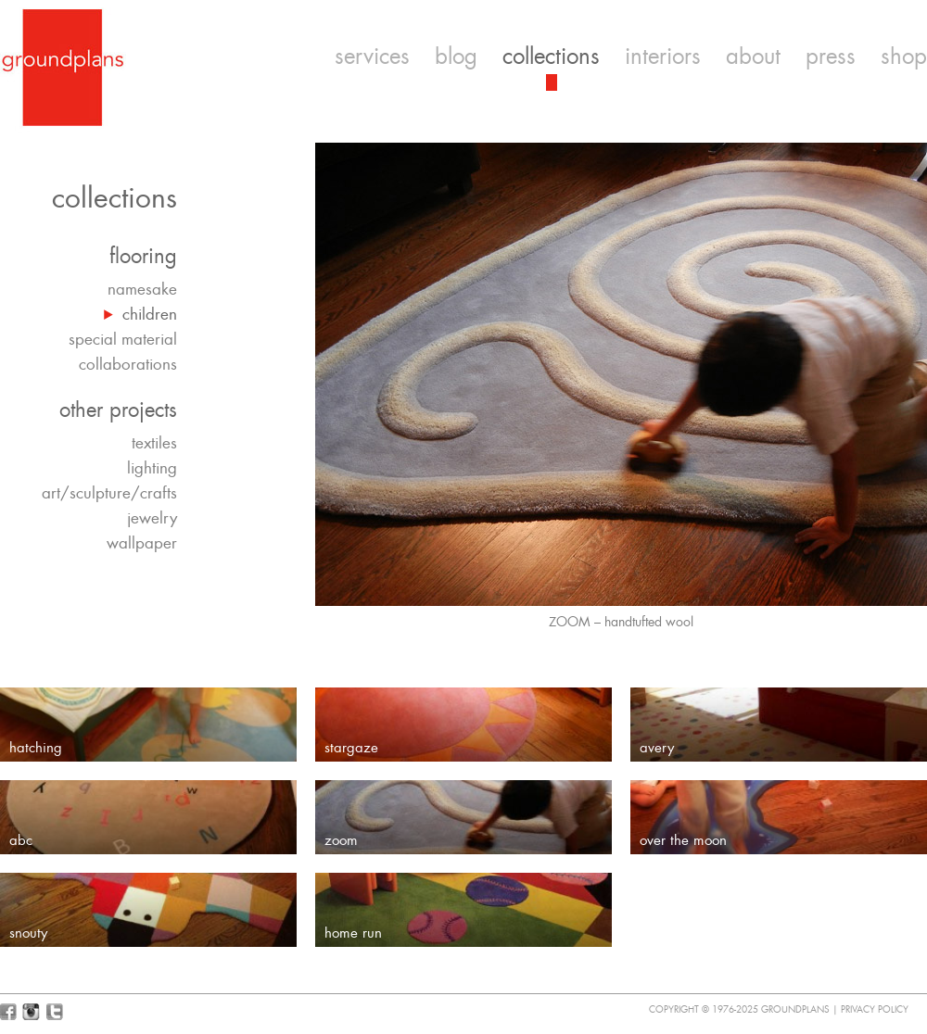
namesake (142, 289)
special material (123, 339)
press (831, 56)
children (149, 314)
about (753, 56)
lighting (152, 468)
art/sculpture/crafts (109, 493)
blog (456, 56)
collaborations (128, 364)
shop (904, 56)
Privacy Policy (874, 1009)
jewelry (152, 518)
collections (551, 56)
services (372, 56)
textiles (154, 443)
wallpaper (142, 543)
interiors (663, 56)
